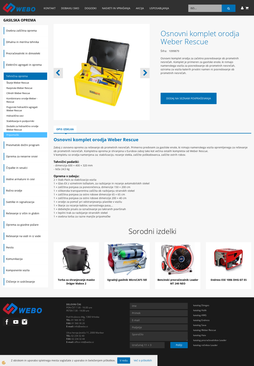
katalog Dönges (201, 305)
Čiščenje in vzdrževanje (20, 281)
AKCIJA (140, 8)
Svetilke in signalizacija (20, 202)
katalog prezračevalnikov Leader (209, 340)
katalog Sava (199, 325)
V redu (124, 360)
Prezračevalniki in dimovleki (23, 53)
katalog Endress (201, 320)
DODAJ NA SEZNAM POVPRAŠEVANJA (188, 98)
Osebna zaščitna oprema (21, 30)
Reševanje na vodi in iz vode (23, 236)
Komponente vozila (18, 270)
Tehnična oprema (17, 76)
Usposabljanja (159, 8)
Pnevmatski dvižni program (22, 145)
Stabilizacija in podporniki (20, 121)
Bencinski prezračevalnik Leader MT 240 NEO (177, 281)
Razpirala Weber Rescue (19, 88)
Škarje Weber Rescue (17, 82)
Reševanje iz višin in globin (22, 213)
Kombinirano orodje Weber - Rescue (21, 100)
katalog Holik (199, 310)
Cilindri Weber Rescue (18, 93)
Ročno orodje (14, 190)
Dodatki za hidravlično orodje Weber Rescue (22, 128)
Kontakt (50, 8)
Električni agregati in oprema (24, 64)
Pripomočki (12, 134)
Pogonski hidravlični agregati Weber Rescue (22, 108)
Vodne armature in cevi (20, 179)
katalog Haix (199, 335)
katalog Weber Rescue (204, 330)
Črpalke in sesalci (17, 168)
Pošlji (179, 345)
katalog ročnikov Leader (205, 345)
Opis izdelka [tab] (65, 129)
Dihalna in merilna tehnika (22, 42)
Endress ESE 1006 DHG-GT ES (229, 280)
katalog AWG (199, 315)
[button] (145, 73)
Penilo (10, 247)
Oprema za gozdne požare (22, 224)
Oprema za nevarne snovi (22, 156)
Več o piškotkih (143, 360)
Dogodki (91, 8)
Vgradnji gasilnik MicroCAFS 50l (127, 280)
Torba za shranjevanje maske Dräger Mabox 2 (76, 281)
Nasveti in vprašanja (116, 8)
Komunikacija (14, 259)
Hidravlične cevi (14, 115)
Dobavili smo (70, 8)
